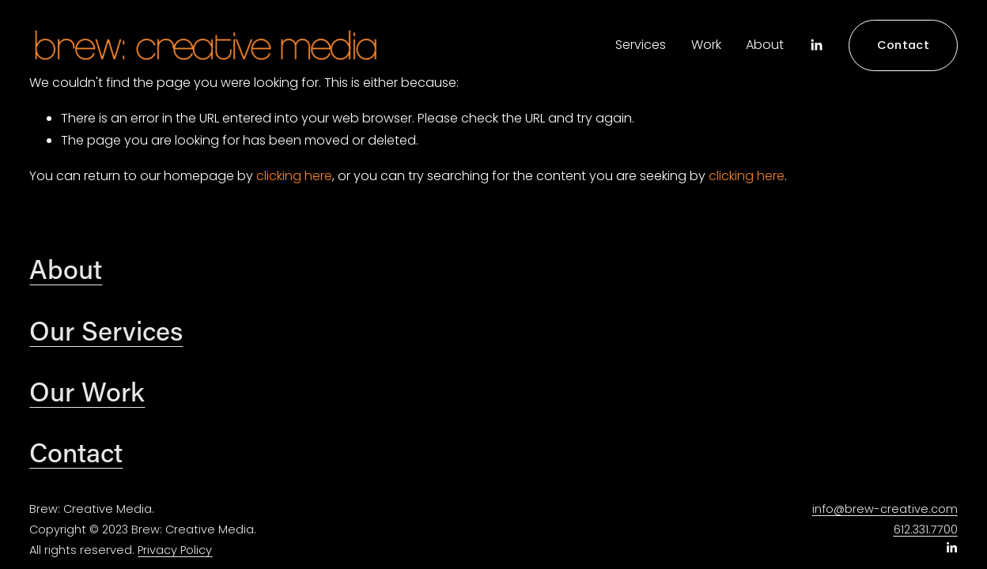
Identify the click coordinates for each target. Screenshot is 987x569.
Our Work (87, 391)
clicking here (294, 176)
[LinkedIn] (816, 45)
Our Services (106, 330)
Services (640, 45)
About (765, 45)
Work (706, 45)
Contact (903, 45)
